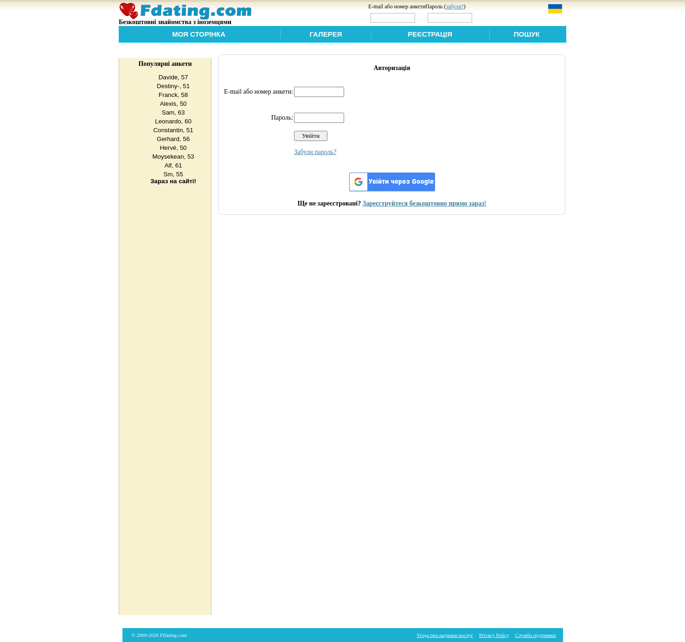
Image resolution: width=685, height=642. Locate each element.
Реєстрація (430, 34)
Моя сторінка (198, 34)
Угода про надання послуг (444, 635)
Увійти (493, 17)
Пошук (527, 34)
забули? (455, 6)
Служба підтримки (535, 635)
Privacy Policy (494, 635)
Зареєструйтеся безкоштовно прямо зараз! (425, 203)
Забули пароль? (315, 151)
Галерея (326, 34)
